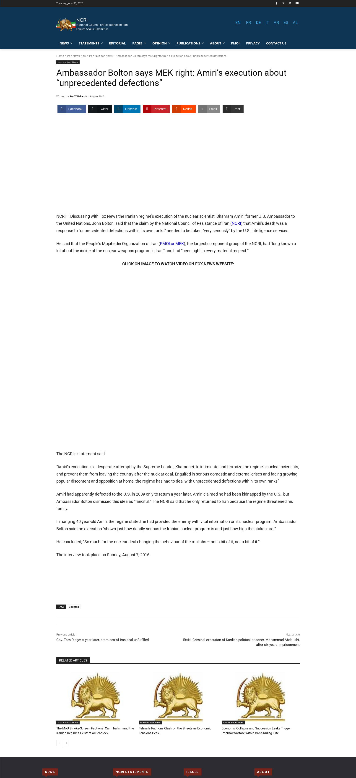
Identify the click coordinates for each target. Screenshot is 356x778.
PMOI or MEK (172, 209)
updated (74, 493)
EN (238, 22)
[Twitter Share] (100, 109)
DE (258, 22)
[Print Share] (233, 109)
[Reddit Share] (183, 109)
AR (276, 22)
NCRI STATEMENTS (132, 657)
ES (285, 22)
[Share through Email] (209, 109)
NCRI (236, 189)
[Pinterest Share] (156, 109)
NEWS (50, 657)
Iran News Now (76, 56)
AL (295, 22)
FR (248, 22)
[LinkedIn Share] (127, 109)
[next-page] (66, 629)
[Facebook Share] (71, 109)
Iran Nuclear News (101, 56)
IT (267, 22)
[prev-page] (59, 629)
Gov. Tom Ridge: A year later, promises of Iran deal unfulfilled (102, 526)
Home (60, 56)
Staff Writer (77, 96)
